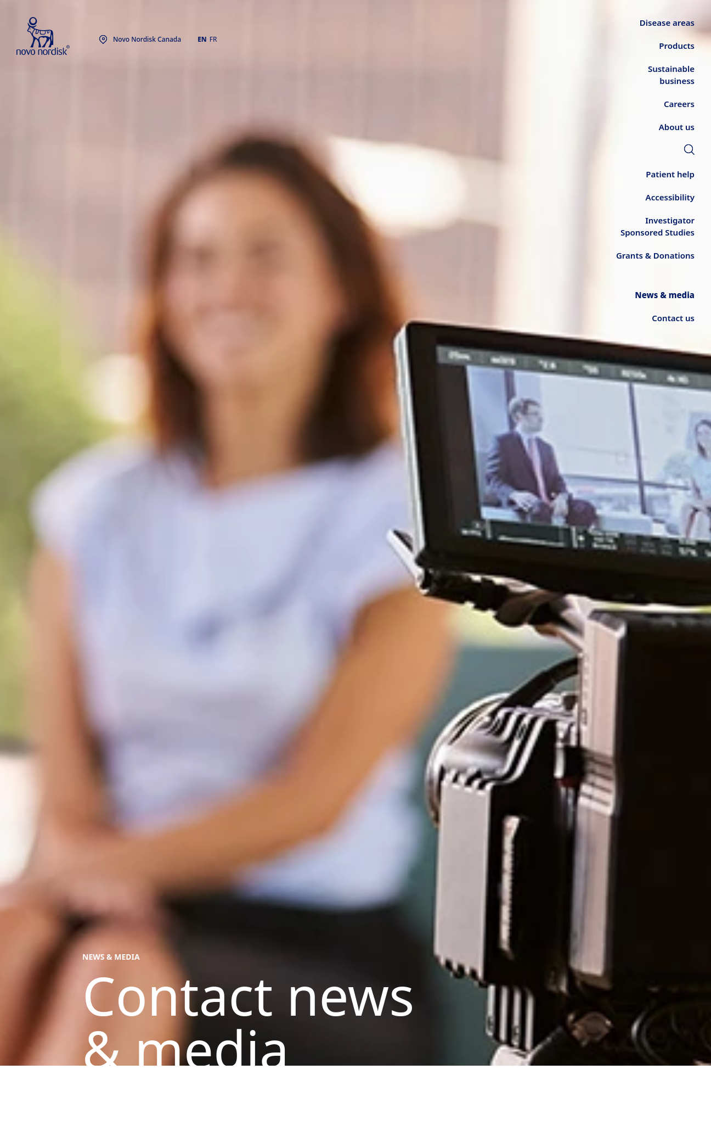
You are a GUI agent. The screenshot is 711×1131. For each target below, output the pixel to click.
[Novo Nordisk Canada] (57, 36)
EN (202, 39)
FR (213, 39)
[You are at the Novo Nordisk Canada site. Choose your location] (140, 39)
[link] (689, 150)
